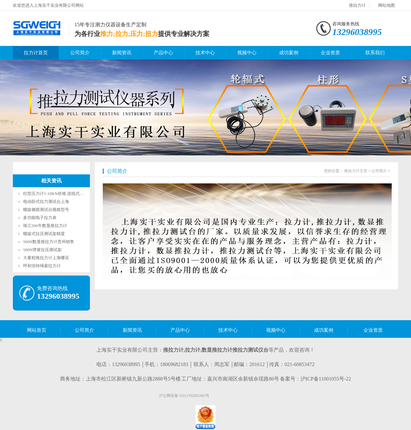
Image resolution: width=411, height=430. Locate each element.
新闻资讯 (121, 52)
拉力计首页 (36, 52)
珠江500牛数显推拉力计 (45, 225)
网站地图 (386, 5)
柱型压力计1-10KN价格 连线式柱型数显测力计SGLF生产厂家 (79, 193)
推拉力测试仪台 (250, 350)
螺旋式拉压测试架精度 (44, 233)
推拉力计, (174, 350)
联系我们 (375, 52)
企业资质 (330, 52)
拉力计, (193, 350)
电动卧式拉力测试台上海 (46, 201)
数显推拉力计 (217, 350)
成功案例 (288, 52)
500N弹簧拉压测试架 (42, 249)
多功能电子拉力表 (40, 217)
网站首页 (36, 330)
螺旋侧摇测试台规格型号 (46, 209)
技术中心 (205, 52)
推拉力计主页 (355, 171)
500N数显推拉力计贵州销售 (48, 241)
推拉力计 (357, 5)
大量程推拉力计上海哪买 (46, 257)
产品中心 (163, 52)
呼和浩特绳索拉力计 (42, 265)
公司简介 (80, 52)
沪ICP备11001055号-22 (326, 379)
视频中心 (247, 52)
